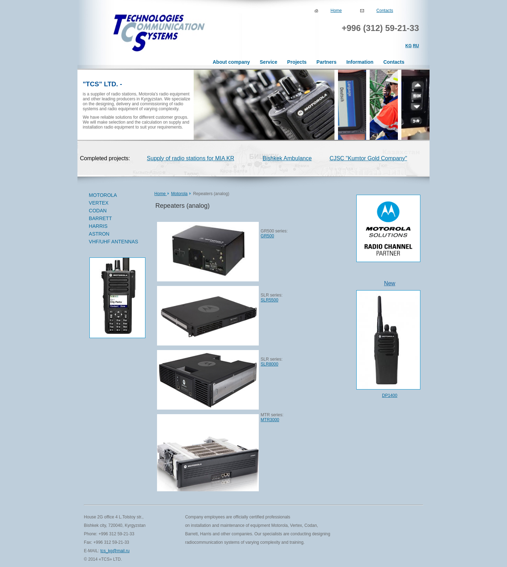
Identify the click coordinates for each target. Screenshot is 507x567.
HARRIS (98, 226)
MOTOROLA (114, 195)
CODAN (114, 211)
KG (408, 45)
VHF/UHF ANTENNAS (113, 241)
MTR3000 (270, 419)
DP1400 (389, 395)
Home (336, 10)
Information (360, 62)
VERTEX (114, 203)
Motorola (179, 193)
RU (416, 45)
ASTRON (99, 234)
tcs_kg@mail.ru (115, 550)
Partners (327, 62)
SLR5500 (269, 300)
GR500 (267, 235)
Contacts (384, 10)
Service (268, 62)
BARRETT (114, 219)
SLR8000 (269, 364)
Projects (297, 62)
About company (231, 62)
